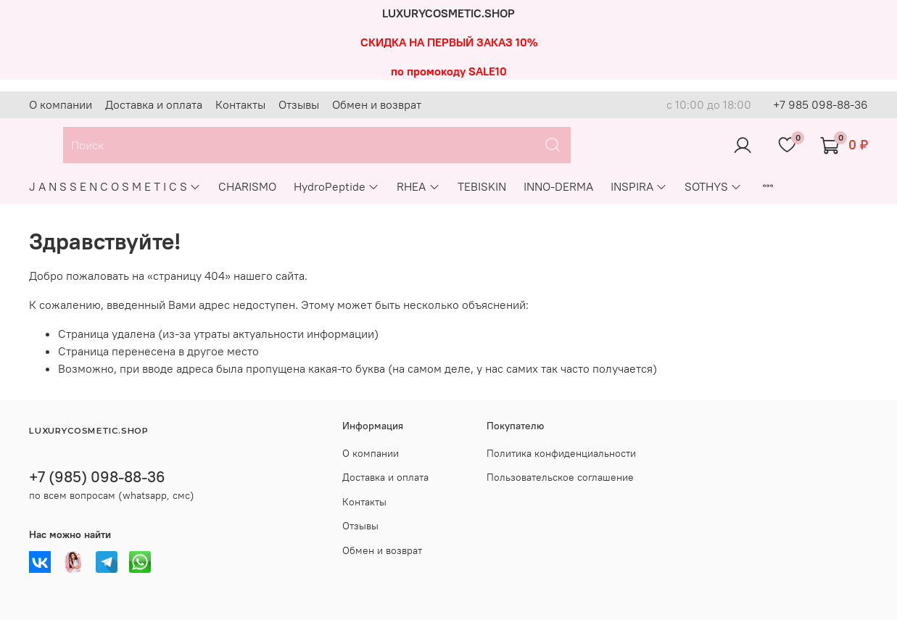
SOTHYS (713, 186)
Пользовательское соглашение (560, 477)
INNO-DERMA (558, 186)
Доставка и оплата (153, 104)
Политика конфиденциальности (561, 453)
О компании (60, 104)
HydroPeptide (336, 186)
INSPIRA (639, 186)
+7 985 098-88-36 (820, 104)
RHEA (418, 186)
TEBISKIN (482, 186)
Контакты (240, 104)
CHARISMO (247, 186)
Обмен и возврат (376, 104)
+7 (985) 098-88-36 (97, 477)
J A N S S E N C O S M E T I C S (115, 186)
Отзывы (298, 104)
